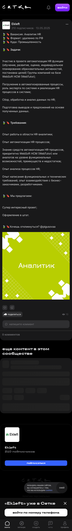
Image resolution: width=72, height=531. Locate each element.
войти (62, 7)
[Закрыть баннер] (65, 503)
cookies (49, 490)
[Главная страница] (16, 7)
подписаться (36, 463)
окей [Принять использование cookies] (61, 487)
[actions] (67, 24)
